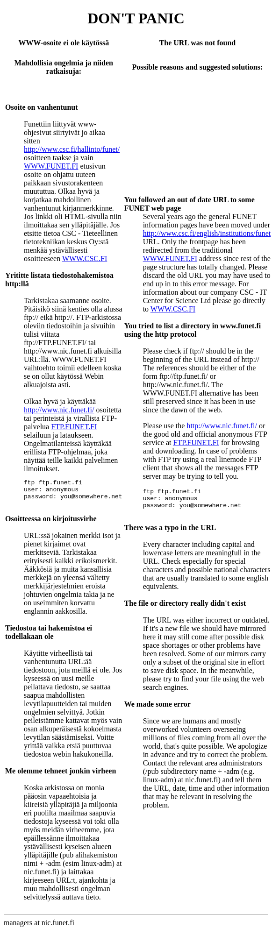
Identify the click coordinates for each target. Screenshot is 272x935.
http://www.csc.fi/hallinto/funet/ (72, 149)
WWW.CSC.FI (84, 258)
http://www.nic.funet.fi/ (59, 410)
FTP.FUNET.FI (74, 427)
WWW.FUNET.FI (51, 166)
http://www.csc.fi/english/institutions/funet (207, 233)
